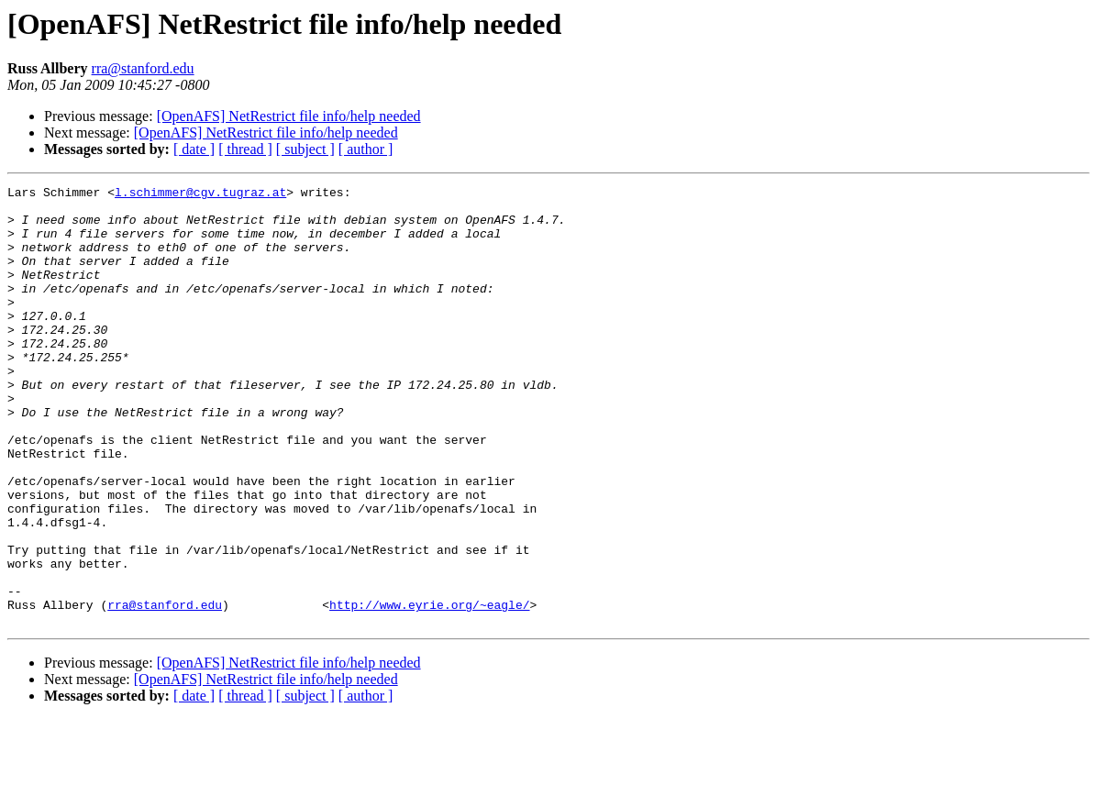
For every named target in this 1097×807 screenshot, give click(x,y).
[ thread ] (245, 149)
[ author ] (365, 149)
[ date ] (194, 149)
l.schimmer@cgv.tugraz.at (200, 194)
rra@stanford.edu (143, 68)
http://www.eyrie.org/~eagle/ (429, 689)
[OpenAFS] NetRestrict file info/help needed (289, 116)
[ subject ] (305, 149)
